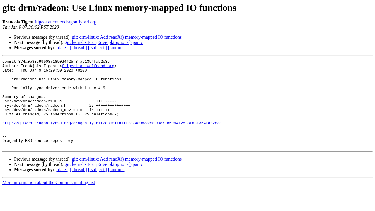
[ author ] (117, 47)
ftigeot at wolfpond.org (88, 67)
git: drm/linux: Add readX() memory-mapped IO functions (127, 37)
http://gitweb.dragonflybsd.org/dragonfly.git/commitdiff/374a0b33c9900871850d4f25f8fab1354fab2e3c (112, 136)
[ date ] (62, 47)
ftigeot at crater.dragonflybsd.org (65, 21)
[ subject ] (97, 47)
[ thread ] (78, 47)
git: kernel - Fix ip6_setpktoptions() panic (103, 42)
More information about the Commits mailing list (48, 200)
